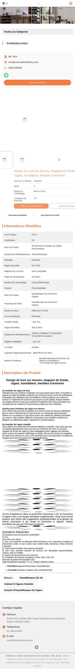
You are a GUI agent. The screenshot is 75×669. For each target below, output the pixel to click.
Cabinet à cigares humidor (18, 584)
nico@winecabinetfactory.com (23, 62)
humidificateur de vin (31, 578)
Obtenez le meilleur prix (64, 206)
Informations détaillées (17, 215)
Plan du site (56, 656)
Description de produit (50, 215)
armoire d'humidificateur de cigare (23, 590)
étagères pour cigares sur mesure (53, 431)
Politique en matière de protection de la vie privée (27, 656)
